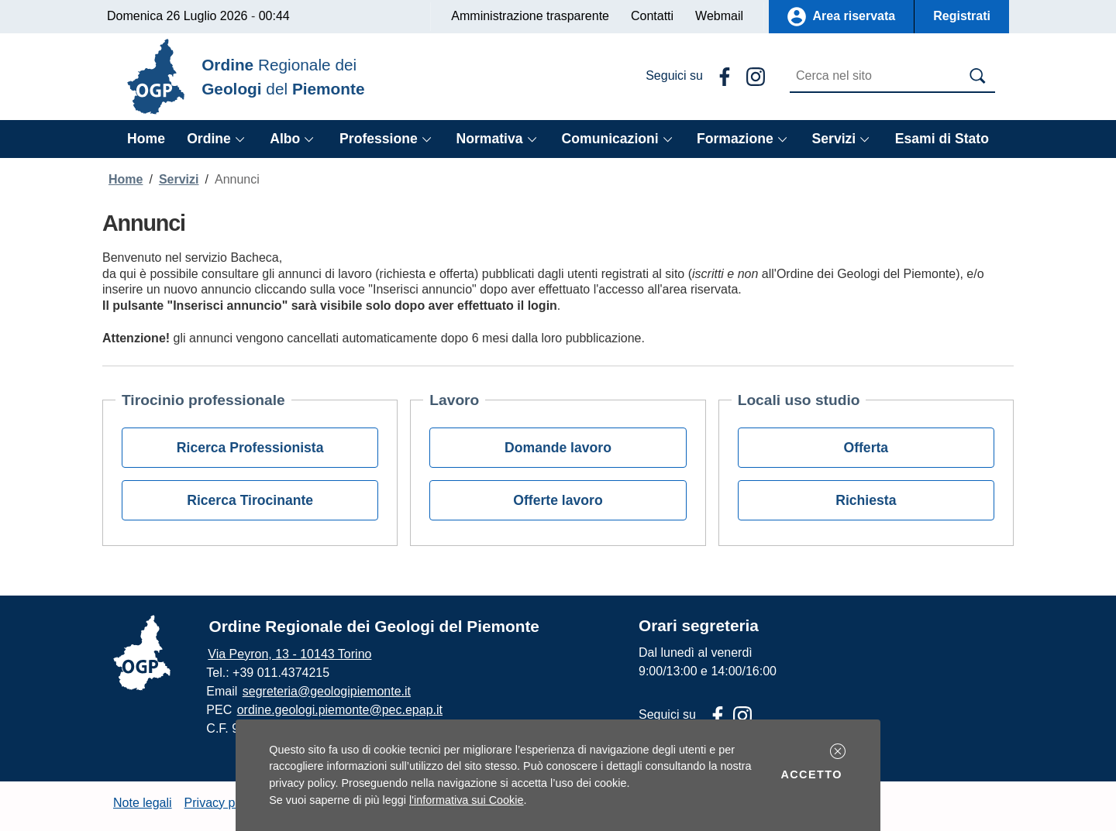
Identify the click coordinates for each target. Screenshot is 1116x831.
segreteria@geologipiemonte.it (327, 691)
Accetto (813, 773)
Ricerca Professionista (250, 447)
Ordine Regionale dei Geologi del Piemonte (374, 626)
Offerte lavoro (557, 500)
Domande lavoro (558, 447)
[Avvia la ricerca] (977, 75)
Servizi (179, 179)
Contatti (652, 15)
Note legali (142, 802)
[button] (837, 751)
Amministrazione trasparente (530, 15)
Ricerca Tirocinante (250, 500)
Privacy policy (222, 802)
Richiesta (865, 500)
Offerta (865, 447)
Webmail (719, 15)
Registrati (961, 15)
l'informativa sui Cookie (466, 800)
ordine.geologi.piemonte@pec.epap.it (340, 709)
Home (146, 138)
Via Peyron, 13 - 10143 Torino (289, 654)
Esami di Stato (942, 138)
